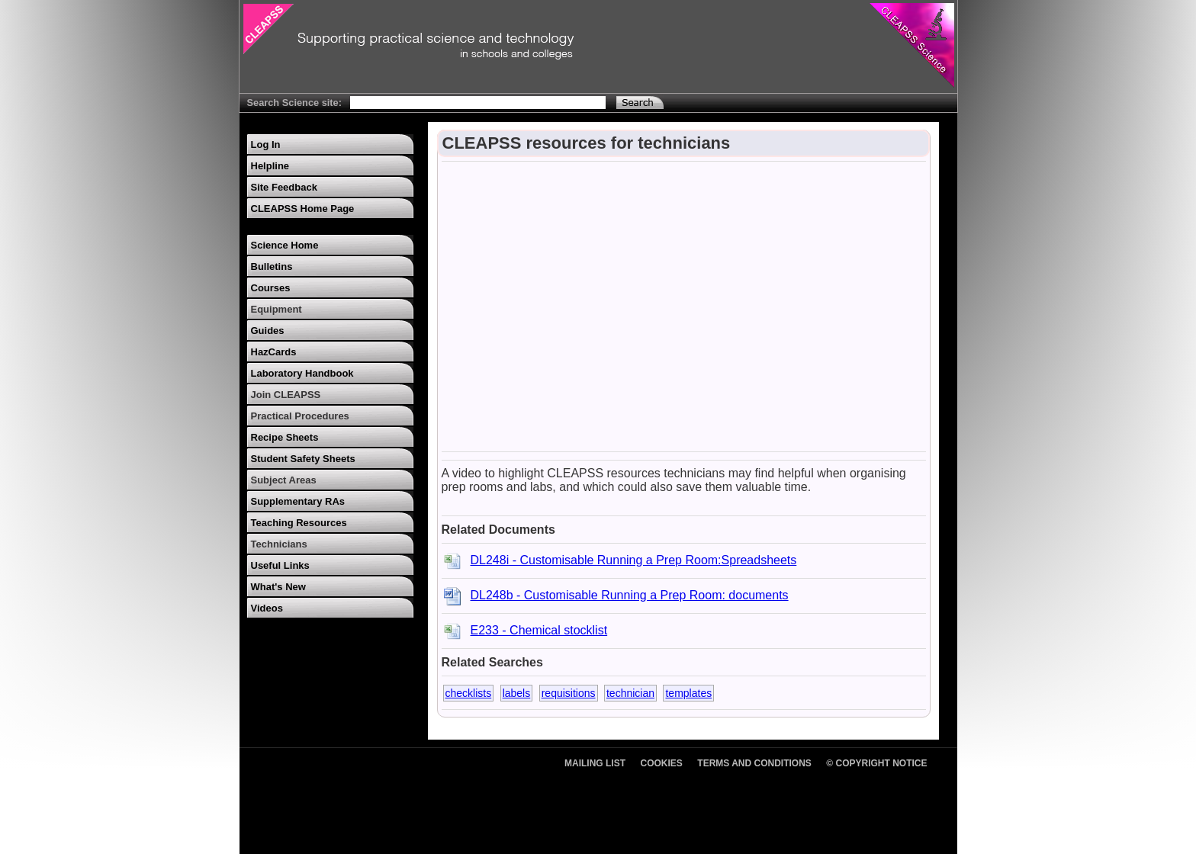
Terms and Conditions (754, 763)
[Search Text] (478, 102)
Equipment (276, 309)
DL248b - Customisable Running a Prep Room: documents (630, 595)
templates (688, 693)
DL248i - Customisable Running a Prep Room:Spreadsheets (634, 560)
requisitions (569, 693)
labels (517, 693)
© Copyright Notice (876, 763)
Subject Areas (284, 480)
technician (630, 693)
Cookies (662, 763)
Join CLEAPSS (286, 394)
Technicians (279, 544)
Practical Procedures (300, 416)
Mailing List (594, 763)
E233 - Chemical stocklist (539, 630)
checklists (468, 693)
